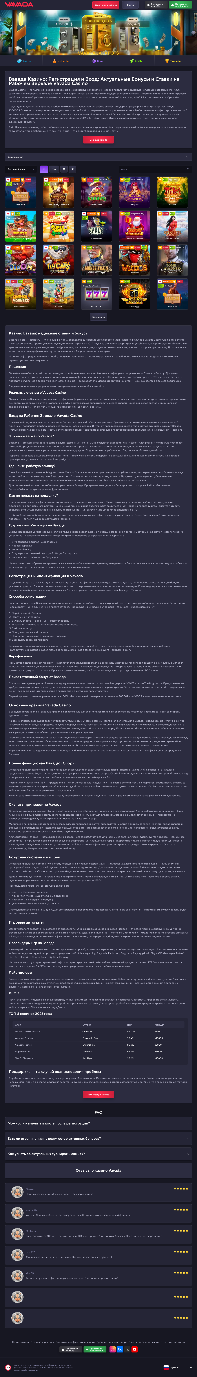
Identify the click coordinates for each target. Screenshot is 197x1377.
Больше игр (98, 317)
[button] (4, 32)
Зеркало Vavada (98, 139)
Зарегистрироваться (106, 5)
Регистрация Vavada (98, 1094)
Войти (130, 5)
